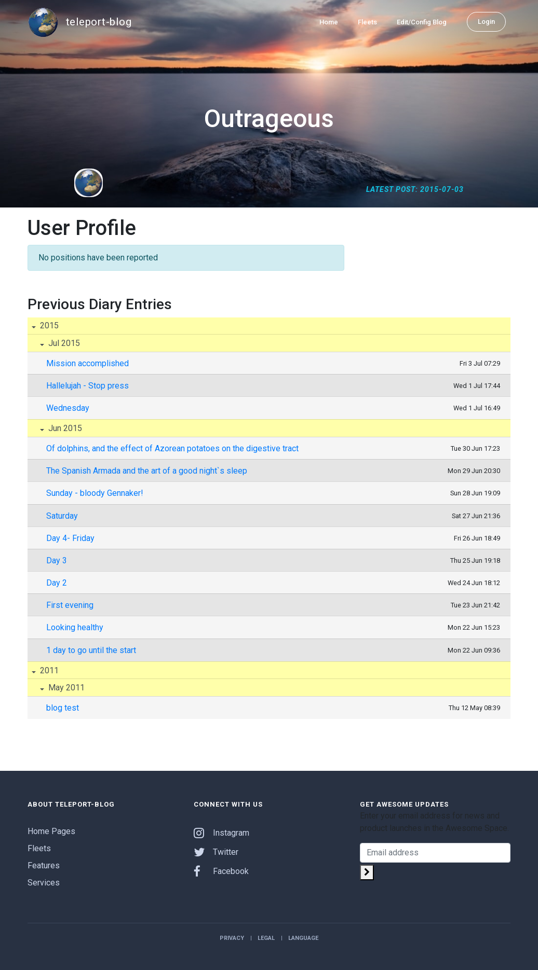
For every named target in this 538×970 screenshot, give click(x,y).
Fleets (367, 21)
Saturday (62, 516)
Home (328, 21)
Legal (266, 938)
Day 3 (56, 560)
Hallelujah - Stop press (87, 386)
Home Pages (51, 831)
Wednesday (67, 408)
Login (486, 21)
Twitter (216, 852)
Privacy (232, 938)
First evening (69, 605)
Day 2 (56, 583)
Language (303, 938)
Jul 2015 (63, 343)
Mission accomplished (87, 363)
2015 (48, 325)
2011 (48, 670)
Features (44, 865)
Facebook (221, 871)
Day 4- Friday (70, 538)
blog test (62, 708)
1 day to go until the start (91, 650)
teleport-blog (79, 21)
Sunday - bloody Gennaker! (94, 493)
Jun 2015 (64, 428)
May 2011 (65, 687)
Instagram (221, 833)
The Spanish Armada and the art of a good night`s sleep (146, 471)
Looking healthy (74, 627)
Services (44, 883)
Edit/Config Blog (422, 21)
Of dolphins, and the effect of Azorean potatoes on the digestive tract (172, 448)
